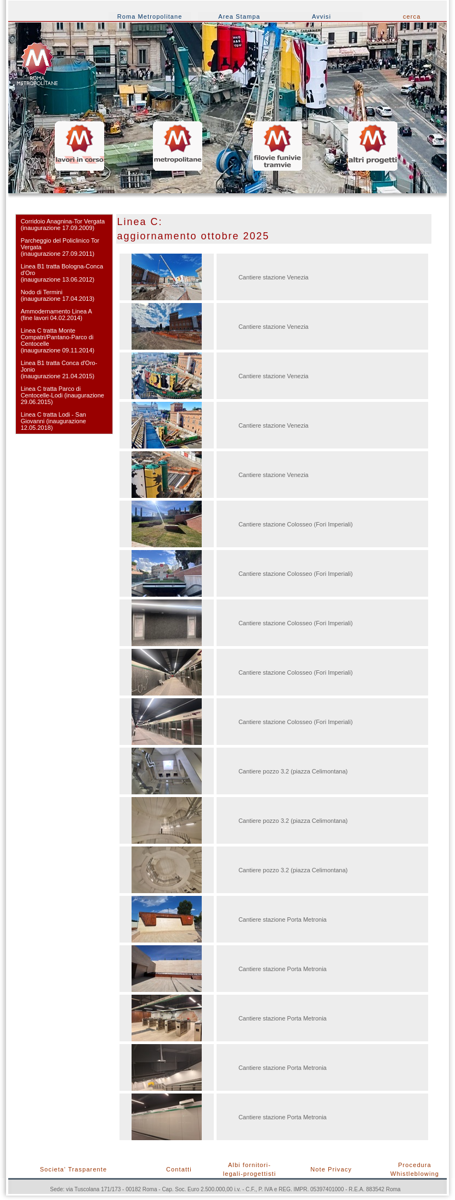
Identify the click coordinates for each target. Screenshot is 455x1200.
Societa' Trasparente (73, 1169)
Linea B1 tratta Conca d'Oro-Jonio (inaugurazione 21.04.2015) (59, 369)
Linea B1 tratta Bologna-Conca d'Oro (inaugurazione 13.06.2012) (62, 273)
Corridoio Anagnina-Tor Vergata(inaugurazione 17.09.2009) (63, 224)
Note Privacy (331, 1169)
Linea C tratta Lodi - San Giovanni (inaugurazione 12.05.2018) (53, 421)
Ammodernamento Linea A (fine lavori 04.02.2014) (56, 314)
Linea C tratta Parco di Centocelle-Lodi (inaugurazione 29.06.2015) (62, 395)
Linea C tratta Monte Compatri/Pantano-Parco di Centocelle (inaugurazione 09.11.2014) (58, 340)
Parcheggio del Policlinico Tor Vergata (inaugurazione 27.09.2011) (60, 247)
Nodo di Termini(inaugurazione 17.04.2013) (58, 295)
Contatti (179, 1169)
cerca (411, 16)
